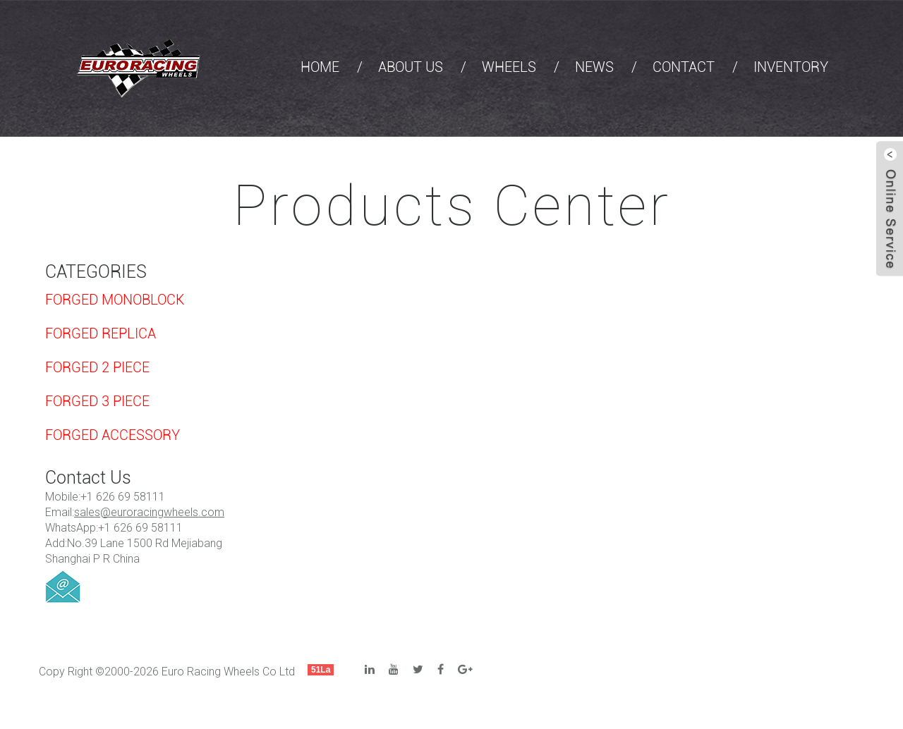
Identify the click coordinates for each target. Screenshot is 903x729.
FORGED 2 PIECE (97, 367)
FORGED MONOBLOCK (114, 299)
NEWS (594, 67)
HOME (320, 67)
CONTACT (684, 67)
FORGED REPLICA (100, 333)
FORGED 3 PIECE (97, 401)
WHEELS (509, 67)
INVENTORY (790, 67)
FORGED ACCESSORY (112, 435)
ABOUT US (410, 67)
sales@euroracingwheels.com (149, 512)
